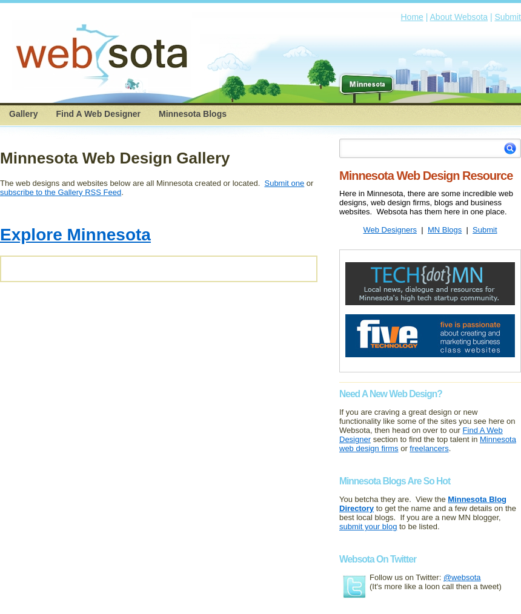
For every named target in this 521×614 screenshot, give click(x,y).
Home (412, 17)
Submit (507, 17)
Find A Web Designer (98, 114)
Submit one (284, 183)
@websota (462, 577)
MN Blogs (445, 229)
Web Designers (390, 229)
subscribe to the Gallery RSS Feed (60, 192)
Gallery (23, 114)
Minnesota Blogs (193, 114)
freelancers (429, 448)
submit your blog (368, 526)
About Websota (459, 17)
